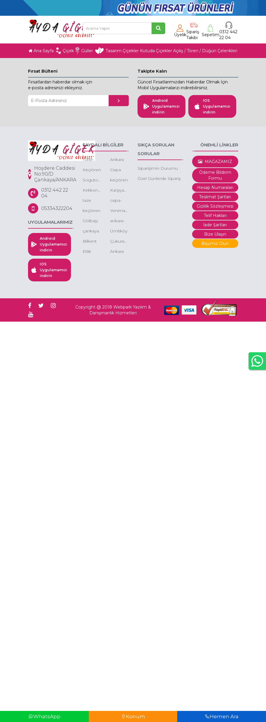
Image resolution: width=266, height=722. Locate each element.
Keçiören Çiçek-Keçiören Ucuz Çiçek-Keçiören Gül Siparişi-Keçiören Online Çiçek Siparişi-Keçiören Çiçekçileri (92, 170)
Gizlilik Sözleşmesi (215, 206)
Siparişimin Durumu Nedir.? (158, 169)
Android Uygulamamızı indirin (161, 106)
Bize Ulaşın (215, 234)
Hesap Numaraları (215, 187)
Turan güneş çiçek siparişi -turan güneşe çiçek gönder (91, 160)
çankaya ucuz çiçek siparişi (91, 231)
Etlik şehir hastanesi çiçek (92, 252)
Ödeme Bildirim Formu (215, 175)
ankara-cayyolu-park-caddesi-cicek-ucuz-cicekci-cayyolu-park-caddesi (118, 221)
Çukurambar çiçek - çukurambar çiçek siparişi (119, 242)
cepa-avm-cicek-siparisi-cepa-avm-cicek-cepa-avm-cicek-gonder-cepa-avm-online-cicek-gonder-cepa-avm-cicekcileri (119, 201)
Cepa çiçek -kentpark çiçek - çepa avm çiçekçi (119, 170)
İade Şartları (215, 224)
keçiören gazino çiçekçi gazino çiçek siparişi (119, 180)
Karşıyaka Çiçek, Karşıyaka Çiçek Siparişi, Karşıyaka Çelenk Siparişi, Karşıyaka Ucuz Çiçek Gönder (119, 190)
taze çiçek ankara (89, 201)
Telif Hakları (215, 215)
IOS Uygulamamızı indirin (212, 106)
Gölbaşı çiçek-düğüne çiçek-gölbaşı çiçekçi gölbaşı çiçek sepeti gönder (91, 221)
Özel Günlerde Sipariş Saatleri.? (159, 179)
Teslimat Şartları (215, 196)
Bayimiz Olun (215, 243)
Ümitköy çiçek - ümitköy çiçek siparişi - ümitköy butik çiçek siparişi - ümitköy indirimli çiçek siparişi (118, 231)
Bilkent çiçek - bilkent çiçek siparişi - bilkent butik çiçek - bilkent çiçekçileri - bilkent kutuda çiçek (92, 242)
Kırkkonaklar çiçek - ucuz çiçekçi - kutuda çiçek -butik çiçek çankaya (92, 190)
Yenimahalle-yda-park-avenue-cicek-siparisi (119, 211)
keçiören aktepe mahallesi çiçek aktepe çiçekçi (92, 211)
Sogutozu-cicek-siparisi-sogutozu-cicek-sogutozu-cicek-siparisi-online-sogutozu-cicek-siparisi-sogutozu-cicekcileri (92, 180)
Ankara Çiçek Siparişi (117, 252)
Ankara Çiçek (117, 160)
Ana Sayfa (41, 50)
